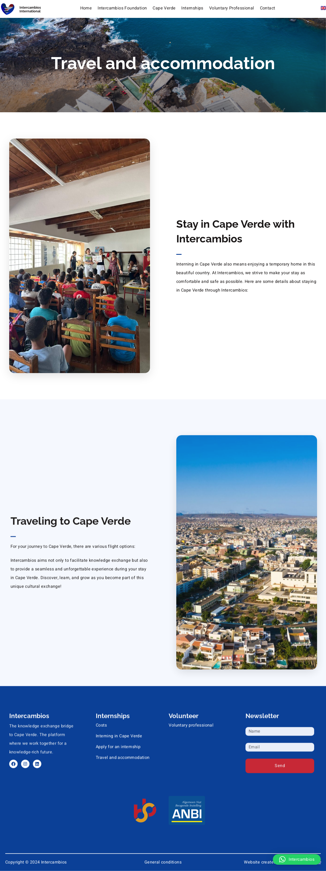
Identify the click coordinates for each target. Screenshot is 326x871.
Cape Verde (164, 8)
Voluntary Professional (231, 8)
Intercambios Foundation (122, 8)
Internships (192, 8)
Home (86, 8)
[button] (297, 859)
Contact (267, 8)
